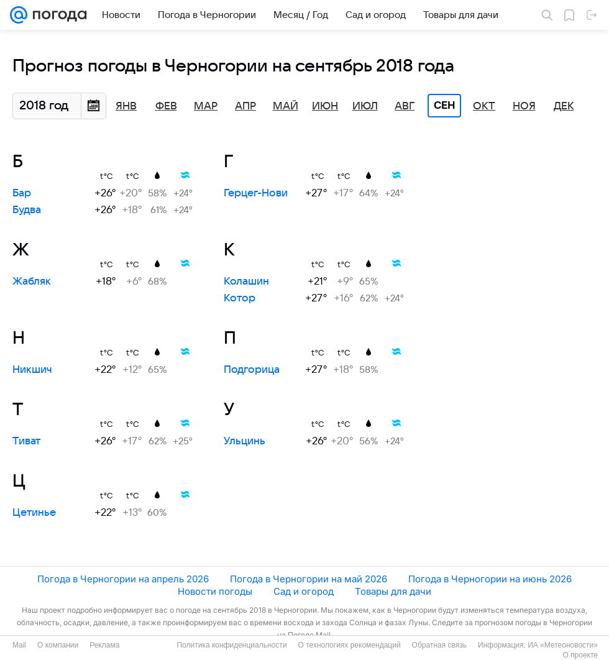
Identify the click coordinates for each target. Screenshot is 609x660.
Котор (239, 298)
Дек (564, 106)
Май (285, 106)
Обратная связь (439, 645)
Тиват (26, 441)
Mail (19, 645)
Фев (166, 106)
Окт (484, 106)
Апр (245, 106)
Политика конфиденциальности (231, 645)
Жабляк (31, 281)
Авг (404, 106)
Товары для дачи (393, 591)
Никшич (32, 369)
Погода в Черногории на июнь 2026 (490, 579)
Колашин (246, 281)
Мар (206, 106)
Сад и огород (303, 591)
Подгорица (252, 369)
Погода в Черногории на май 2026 (308, 579)
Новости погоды (215, 591)
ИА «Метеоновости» (563, 645)
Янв (126, 106)
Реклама (104, 645)
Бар (21, 193)
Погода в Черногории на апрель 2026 (123, 579)
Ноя (524, 106)
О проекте (580, 655)
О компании (57, 645)
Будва (26, 210)
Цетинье (34, 512)
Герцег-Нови (256, 193)
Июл (365, 106)
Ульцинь (244, 441)
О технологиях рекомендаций (349, 645)
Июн (325, 106)
